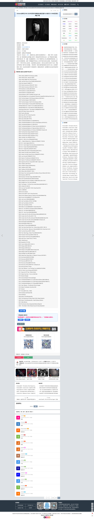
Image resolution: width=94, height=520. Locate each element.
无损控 (45, 361)
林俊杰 (70, 40)
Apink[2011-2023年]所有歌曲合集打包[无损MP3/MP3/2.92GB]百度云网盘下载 (55, 393)
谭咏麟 (64, 21)
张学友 (76, 21)
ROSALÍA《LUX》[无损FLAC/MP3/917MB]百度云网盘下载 (74, 166)
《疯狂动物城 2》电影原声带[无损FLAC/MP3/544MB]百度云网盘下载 (77, 155)
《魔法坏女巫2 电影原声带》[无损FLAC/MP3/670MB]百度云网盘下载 (77, 158)
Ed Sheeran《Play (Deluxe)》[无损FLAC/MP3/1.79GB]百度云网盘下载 (77, 157)
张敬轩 (64, 26)
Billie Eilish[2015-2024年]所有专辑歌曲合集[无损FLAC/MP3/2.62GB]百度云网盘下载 (56, 387)
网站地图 (51, 515)
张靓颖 (76, 28)
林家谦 (76, 33)
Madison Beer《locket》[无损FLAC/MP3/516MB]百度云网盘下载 (76, 142)
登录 (21, 1)
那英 (64, 33)
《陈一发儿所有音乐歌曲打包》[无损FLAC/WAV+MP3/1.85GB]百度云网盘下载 (55, 389)
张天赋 (70, 28)
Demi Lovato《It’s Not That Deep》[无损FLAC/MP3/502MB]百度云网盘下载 (78, 171)
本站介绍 (43, 515)
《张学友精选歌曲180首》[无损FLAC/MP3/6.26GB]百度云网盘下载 (77, 61)
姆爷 (28, 55)
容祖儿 (70, 33)
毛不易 (76, 31)
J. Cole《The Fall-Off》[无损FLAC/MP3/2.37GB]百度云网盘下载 (76, 140)
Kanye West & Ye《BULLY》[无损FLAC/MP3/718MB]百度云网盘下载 (31, 389)
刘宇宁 (76, 40)
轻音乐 (70, 23)
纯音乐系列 (74, 1)
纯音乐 (70, 26)
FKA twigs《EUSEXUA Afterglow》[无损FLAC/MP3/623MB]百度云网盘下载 (78, 162)
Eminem (19, 357)
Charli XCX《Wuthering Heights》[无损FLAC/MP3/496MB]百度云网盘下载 (78, 138)
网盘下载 (21, 324)
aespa (64, 35)
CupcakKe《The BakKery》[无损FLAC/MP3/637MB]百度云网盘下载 (76, 147)
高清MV (30, 507)
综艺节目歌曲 (68, 1)
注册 (17, 1)
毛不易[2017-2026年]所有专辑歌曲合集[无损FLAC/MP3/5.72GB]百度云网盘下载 (55, 386)
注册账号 (21, 319)
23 (55, 497)
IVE (70, 31)
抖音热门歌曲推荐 (55, 1)
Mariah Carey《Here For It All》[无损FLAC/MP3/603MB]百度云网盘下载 (77, 177)
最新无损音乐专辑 (47, 1)
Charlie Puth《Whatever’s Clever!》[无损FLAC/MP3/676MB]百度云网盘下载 (32, 393)
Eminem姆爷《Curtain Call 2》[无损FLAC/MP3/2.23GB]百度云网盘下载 (31, 387)
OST (77, 1)
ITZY (70, 38)
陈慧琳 (70, 35)
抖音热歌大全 (30, 505)
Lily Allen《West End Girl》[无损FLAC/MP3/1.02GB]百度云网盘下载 (76, 169)
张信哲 (64, 28)
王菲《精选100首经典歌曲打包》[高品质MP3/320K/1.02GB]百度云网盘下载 (54, 391)
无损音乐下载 (20, 507)
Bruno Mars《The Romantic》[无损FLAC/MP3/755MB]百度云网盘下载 (77, 136)
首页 (16, 7)
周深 (76, 38)
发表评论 (27, 319)
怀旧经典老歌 (62, 1)
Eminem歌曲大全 (26, 47)
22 (53, 497)
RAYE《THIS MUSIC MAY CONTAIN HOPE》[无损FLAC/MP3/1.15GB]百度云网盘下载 (34, 391)
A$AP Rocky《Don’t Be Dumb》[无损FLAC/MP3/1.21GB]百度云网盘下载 (77, 144)
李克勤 (64, 23)
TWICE (76, 23)
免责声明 (47, 515)
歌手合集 (25, 7)
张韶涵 (76, 26)
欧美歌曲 (21, 7)
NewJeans (70, 21)
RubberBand (64, 38)
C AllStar (64, 31)
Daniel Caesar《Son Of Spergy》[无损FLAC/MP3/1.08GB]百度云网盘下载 (77, 173)
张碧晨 (76, 35)
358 (54, 10)
